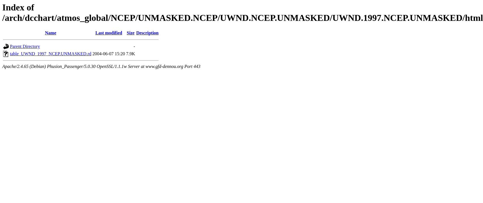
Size (131, 32)
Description (147, 32)
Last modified (108, 32)
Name (50, 32)
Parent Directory (25, 46)
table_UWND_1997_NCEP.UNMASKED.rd (50, 53)
